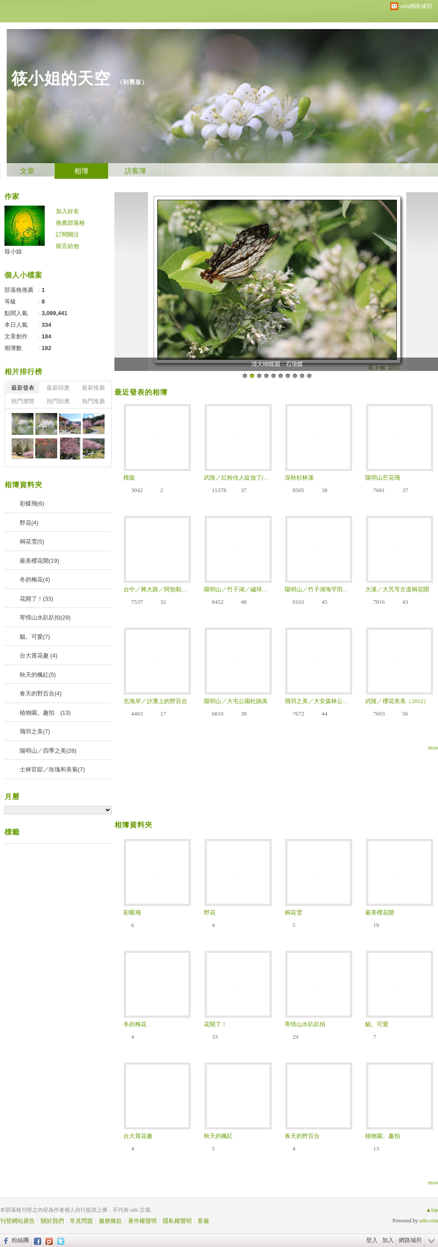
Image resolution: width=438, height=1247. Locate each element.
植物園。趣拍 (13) (45, 712)
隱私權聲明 (177, 1221)
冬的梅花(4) (35, 579)
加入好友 (67, 211)
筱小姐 (13, 251)
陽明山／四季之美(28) (48, 750)
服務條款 (110, 1221)
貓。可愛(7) (35, 636)
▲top (432, 1210)
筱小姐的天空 (60, 78)
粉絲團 (20, 1240)
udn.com (428, 1221)
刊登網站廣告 (17, 1221)
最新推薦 (93, 387)
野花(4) (29, 522)
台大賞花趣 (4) (39, 655)
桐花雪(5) (32, 541)
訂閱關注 (67, 234)
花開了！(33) (36, 598)
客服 (203, 1221)
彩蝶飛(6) (32, 503)
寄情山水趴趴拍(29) (45, 617)
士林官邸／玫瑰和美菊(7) (52, 769)
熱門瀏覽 (22, 401)
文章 (27, 171)
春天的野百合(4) (41, 693)
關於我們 (52, 1221)
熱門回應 (58, 401)
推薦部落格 (70, 222)
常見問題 (81, 1221)
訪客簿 (135, 171)
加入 (388, 1240)
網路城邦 (410, 1240)
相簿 (81, 171)
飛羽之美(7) (35, 731)
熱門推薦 (93, 401)
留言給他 (67, 246)
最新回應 (58, 387)
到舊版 (132, 82)
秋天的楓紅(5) (38, 674)
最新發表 (22, 387)
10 (309, 376)
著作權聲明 (142, 1221)
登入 (372, 1240)
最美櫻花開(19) (39, 560)
